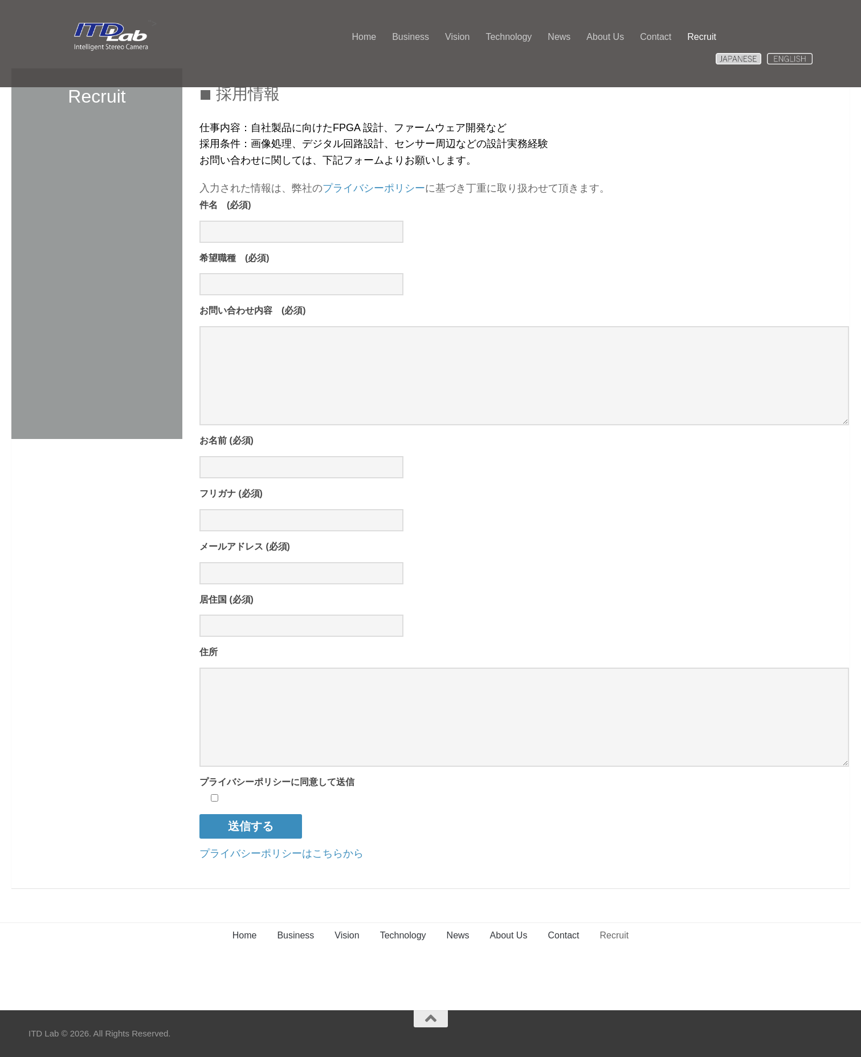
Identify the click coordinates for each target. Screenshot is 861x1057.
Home (364, 37)
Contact (655, 37)
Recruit (701, 37)
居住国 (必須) (226, 599)
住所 (208, 652)
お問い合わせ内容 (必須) (252, 310)
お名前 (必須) (226, 440)
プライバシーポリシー (374, 188)
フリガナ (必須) (231, 493)
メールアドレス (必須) (244, 546)
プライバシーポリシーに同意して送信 (276, 782)
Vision (457, 37)
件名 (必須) (225, 205)
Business (410, 37)
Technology (508, 37)
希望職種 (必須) (234, 258)
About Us (605, 37)
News (559, 37)
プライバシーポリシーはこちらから (281, 853)
